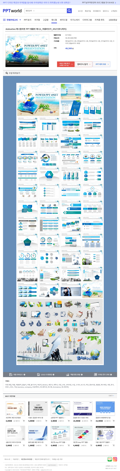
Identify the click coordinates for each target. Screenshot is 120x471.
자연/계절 (8, 385)
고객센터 (114, 11)
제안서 (50, 385)
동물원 (98, 385)
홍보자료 (92, 385)
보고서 (83, 385)
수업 (73, 385)
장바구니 (106, 11)
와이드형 (63, 20)
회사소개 (7, 459)
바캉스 (7, 387)
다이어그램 (87, 20)
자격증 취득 (99, 20)
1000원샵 (113, 20)
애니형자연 (64, 387)
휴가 (112, 385)
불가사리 (34, 385)
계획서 (55, 385)
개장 (108, 385)
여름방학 (18, 385)
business (20, 387)
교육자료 (68, 385)
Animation (57, 387)
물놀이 (24, 385)
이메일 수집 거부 (57, 459)
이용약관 (15, 459)
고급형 (45, 20)
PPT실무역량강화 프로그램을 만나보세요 (98, 2)
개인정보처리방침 (26, 459)
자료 (60, 385)
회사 (11, 387)
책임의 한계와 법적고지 (42, 459)
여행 (28, 385)
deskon (45, 385)
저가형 (37, 20)
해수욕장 (103, 385)
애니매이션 (43, 387)
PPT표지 (27, 20)
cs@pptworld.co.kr (46, 469)
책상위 (39, 385)
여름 (13, 385)
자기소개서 (74, 20)
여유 (87, 385)
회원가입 (88, 11)
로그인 (80, 11)
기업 (15, 387)
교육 (63, 385)
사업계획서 (35, 387)
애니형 (54, 20)
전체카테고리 (11, 20)
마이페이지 (97, 11)
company (28, 387)
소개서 (78, 385)
